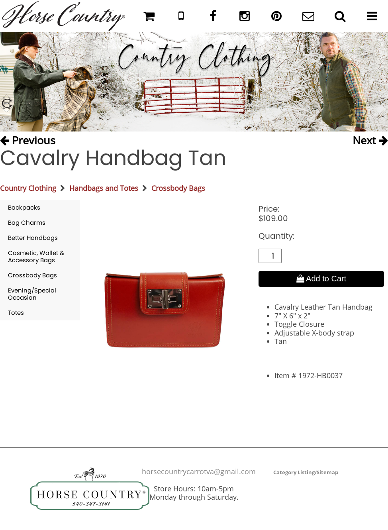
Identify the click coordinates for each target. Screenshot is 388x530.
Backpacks (24, 207)
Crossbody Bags (178, 188)
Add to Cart (321, 278)
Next (370, 139)
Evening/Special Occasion (32, 294)
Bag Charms (26, 222)
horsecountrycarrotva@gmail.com (199, 471)
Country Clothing (28, 188)
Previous (27, 139)
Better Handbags (33, 238)
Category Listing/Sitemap (305, 472)
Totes (16, 312)
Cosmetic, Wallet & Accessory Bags (36, 256)
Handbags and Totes (103, 188)
